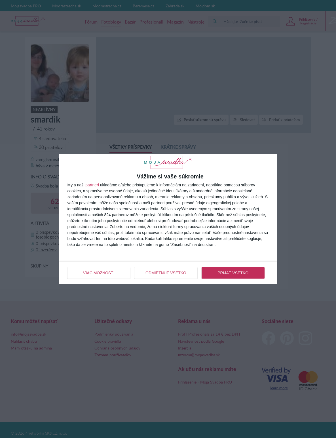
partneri (92, 185)
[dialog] (168, 219)
